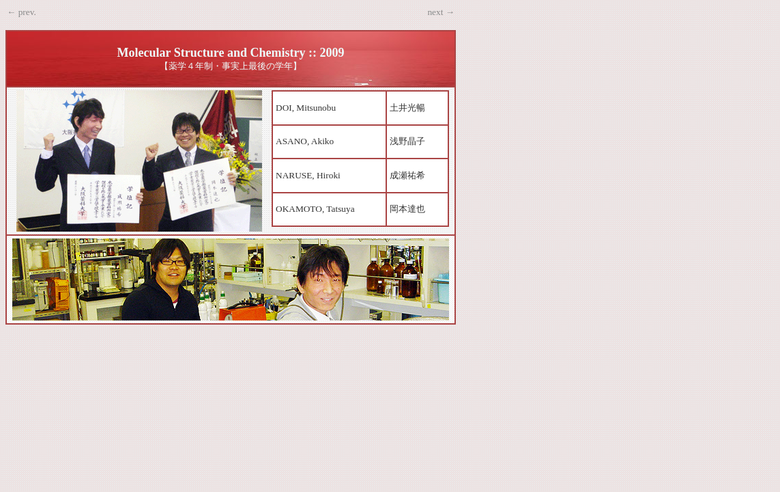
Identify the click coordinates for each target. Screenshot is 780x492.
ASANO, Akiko (305, 141)
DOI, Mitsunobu (306, 107)
